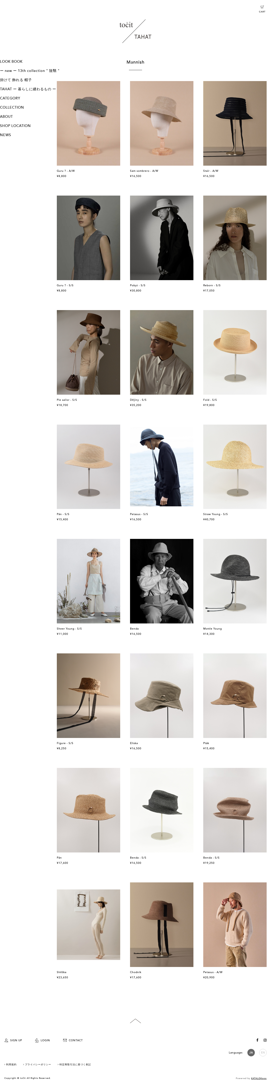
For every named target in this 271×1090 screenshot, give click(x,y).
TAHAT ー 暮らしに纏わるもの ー (28, 89)
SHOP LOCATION (15, 126)
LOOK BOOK (11, 61)
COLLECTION (12, 107)
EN (263, 1052)
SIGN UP (13, 1040)
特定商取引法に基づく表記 (75, 1064)
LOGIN (42, 1040)
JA (251, 1052)
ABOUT (6, 117)
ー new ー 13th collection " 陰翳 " (30, 71)
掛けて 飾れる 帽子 (16, 80)
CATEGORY (10, 98)
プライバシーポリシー (38, 1064)
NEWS (5, 135)
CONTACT (73, 1040)
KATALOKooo (259, 1078)
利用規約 (11, 1064)
